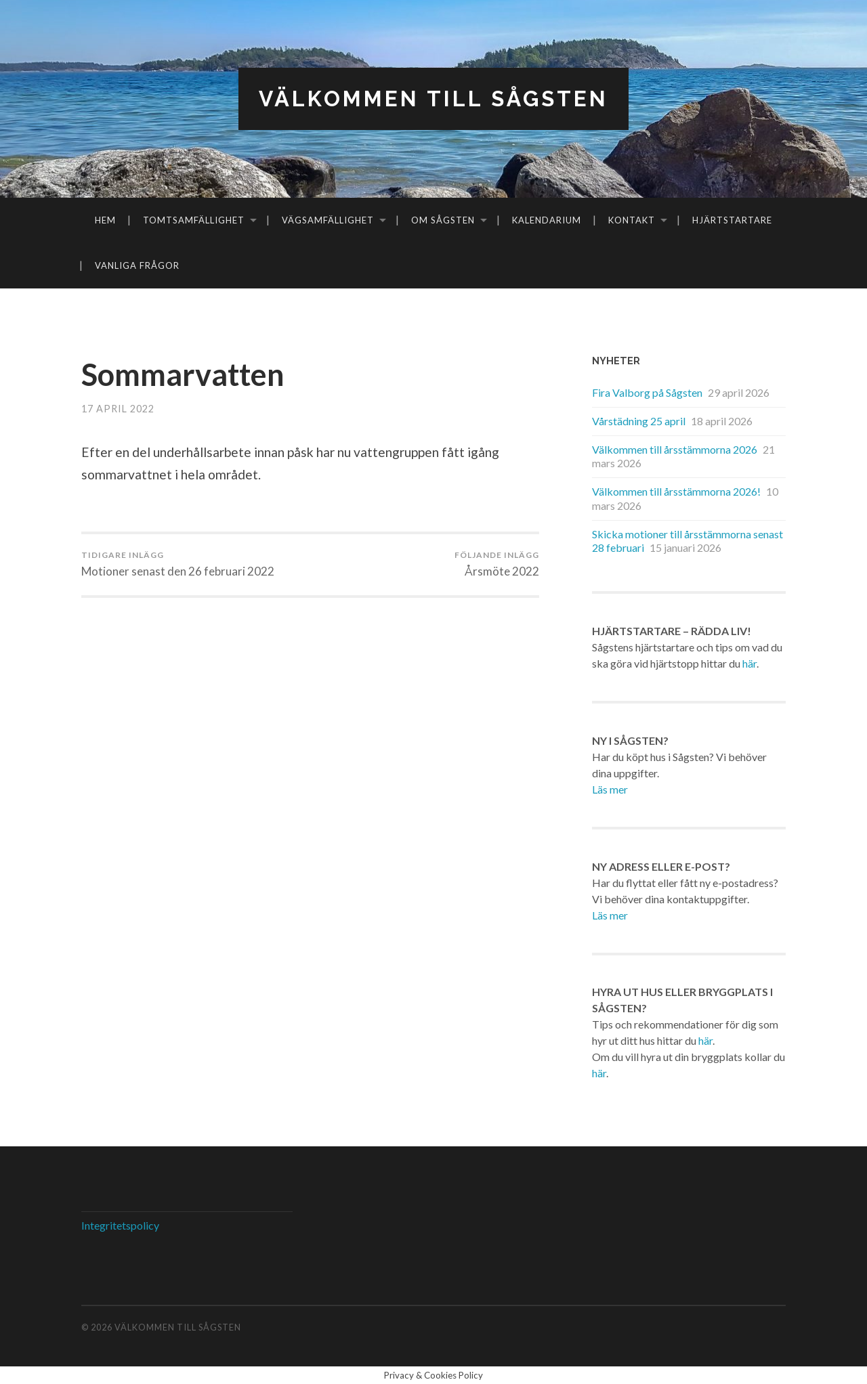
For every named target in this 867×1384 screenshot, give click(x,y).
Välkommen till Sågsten (433, 98)
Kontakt (631, 220)
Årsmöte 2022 (496, 564)
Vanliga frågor (137, 265)
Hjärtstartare (732, 220)
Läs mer (610, 789)
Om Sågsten (443, 220)
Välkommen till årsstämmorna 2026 (674, 449)
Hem (105, 220)
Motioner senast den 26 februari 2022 (177, 564)
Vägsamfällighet (328, 220)
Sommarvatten (182, 374)
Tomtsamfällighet (194, 220)
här (749, 663)
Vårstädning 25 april (638, 420)
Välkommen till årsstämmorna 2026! (676, 491)
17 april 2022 (117, 408)
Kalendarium (546, 220)
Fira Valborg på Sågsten (647, 392)
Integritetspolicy (120, 1225)
